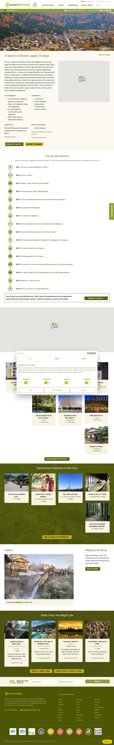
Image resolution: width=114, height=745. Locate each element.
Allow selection (57, 390)
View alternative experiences (56, 537)
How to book (92, 569)
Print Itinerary (35, 144)
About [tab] (84, 358)
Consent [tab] (30, 358)
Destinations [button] (48, 5)
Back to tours (104, 55)
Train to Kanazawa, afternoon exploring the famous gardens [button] (41, 199)
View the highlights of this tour (19, 602)
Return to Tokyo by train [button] (28, 280)
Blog (99, 1)
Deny (30, 390)
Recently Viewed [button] (9, 10)
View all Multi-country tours (68, 671)
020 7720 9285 (94, 10)
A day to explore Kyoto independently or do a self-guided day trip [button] (43, 272)
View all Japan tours (40, 671)
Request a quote (14, 144)
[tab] (63, 167)
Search (108, 5)
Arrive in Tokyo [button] (25, 175)
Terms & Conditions (41, 741)
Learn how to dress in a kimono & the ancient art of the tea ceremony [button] (45, 264)
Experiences (73, 5)
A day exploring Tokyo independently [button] (32, 191)
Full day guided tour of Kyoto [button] (30, 256)
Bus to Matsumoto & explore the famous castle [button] (36, 232)
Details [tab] (57, 358)
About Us (92, 1)
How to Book (86, 5)
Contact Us (106, 1)
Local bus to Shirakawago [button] (28, 208)
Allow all (83, 390)
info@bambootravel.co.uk (76, 10)
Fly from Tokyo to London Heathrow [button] (33, 289)
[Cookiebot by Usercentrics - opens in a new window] (88, 353)
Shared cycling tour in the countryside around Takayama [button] (40, 224)
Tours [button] (61, 5)
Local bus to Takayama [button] (27, 216)
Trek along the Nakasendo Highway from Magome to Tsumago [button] (42, 240)
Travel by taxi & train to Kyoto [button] (30, 248)
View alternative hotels (56, 459)
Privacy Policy (52, 741)
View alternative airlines (38, 137)
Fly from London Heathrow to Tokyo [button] (32, 167)
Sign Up (97, 681)
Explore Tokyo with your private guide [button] (33, 183)
